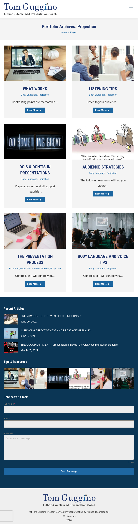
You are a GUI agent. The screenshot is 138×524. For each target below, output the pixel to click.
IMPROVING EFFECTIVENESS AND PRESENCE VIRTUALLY (56, 330)
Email (7, 418)
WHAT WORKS (35, 88)
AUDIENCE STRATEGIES (103, 167)
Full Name (9, 404)
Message (8, 433)
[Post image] (35, 63)
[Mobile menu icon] (130, 9)
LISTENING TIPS (103, 88)
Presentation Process (38, 268)
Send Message (69, 471)
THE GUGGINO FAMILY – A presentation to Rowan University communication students (69, 344)
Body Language (29, 94)
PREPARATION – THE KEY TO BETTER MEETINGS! (51, 316)
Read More (34, 110)
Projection (44, 94)
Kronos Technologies (97, 512)
